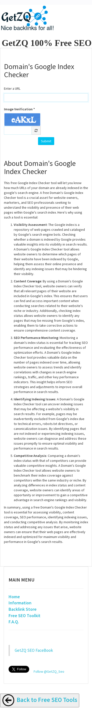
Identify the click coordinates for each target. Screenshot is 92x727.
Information (20, 603)
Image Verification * (19, 109)
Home (14, 596)
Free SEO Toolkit (24, 615)
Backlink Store (23, 609)
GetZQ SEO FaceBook (34, 650)
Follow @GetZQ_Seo (49, 671)
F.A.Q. (14, 622)
